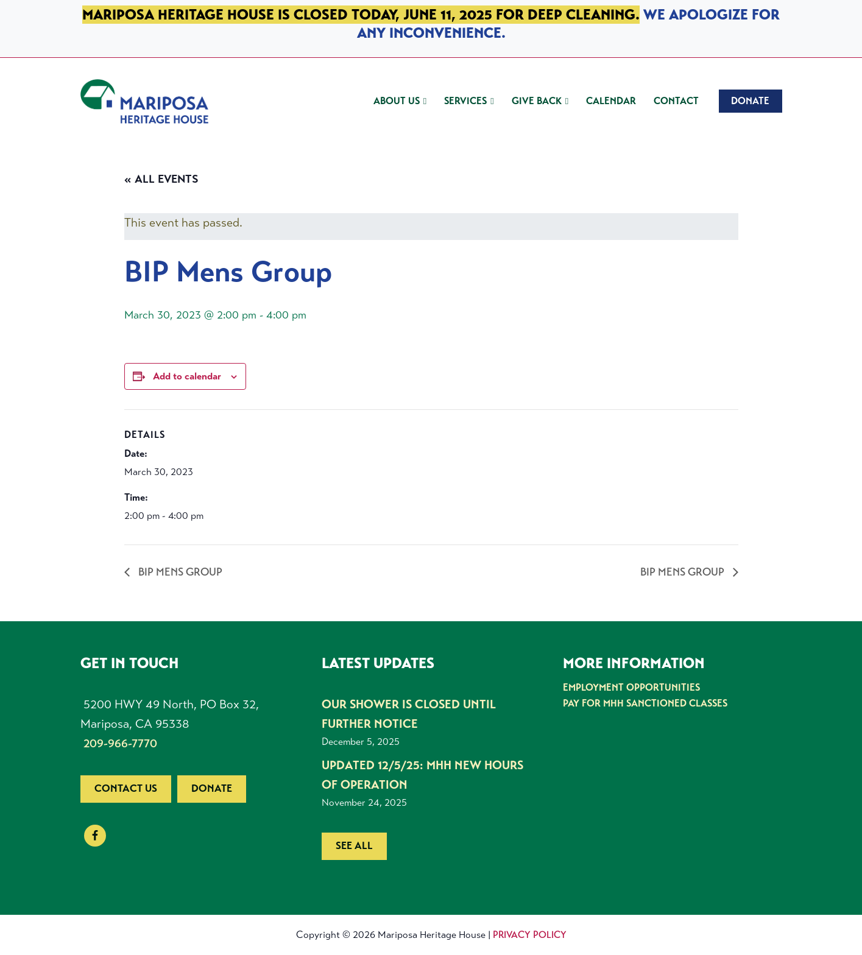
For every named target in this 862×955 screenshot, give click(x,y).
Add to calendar (187, 376)
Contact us (125, 788)
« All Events (161, 179)
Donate (211, 788)
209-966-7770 (120, 743)
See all (354, 845)
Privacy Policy (530, 934)
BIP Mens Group (179, 572)
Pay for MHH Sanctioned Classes (645, 703)
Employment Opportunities (631, 687)
